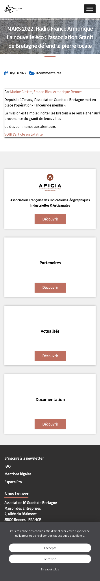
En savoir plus (50, 569)
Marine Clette (21, 91)
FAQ (7, 466)
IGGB (13, 8)
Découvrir (50, 219)
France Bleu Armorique (52, 91)
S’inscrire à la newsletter (24, 458)
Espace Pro (13, 482)
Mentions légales (17, 474)
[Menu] (89, 9)
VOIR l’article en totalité (23, 134)
